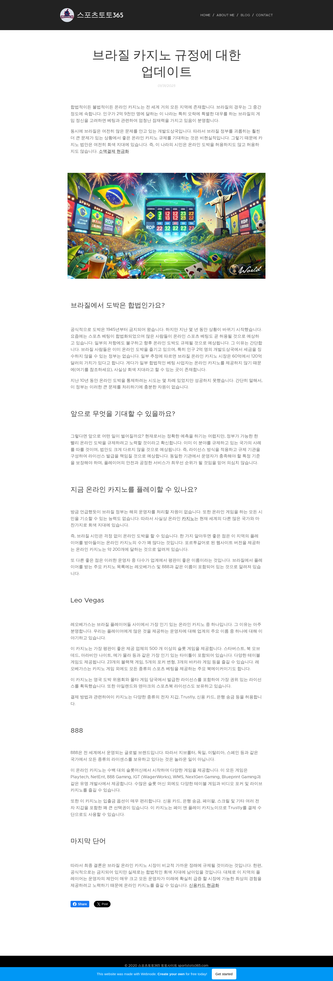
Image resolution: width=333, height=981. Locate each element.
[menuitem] (208, 15)
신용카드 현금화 (204, 885)
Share (80, 904)
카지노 (188, 518)
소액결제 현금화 (114, 151)
